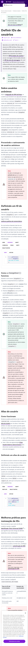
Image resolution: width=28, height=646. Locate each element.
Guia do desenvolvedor (6, 11)
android (10, 242)
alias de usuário (5, 423)
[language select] (9, 2)
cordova (5, 245)
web (3, 242)
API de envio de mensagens (12, 60)
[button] (19, 2)
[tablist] (14, 245)
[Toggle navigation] (26, 5)
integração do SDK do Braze (13, 94)
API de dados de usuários (16, 56)
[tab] (3, 242)
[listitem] (5, 252)
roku (12, 245)
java (5, 252)
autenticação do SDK (19, 546)
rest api (4, 489)
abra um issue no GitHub (14, 25)
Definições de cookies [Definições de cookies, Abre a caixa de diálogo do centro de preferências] (14, 641)
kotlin (11, 252)
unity (17, 245)
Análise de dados (17, 11)
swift (17, 242)
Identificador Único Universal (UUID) (12, 528)
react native (6, 248)
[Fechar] (25, 613)
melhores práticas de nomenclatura (11, 221)
